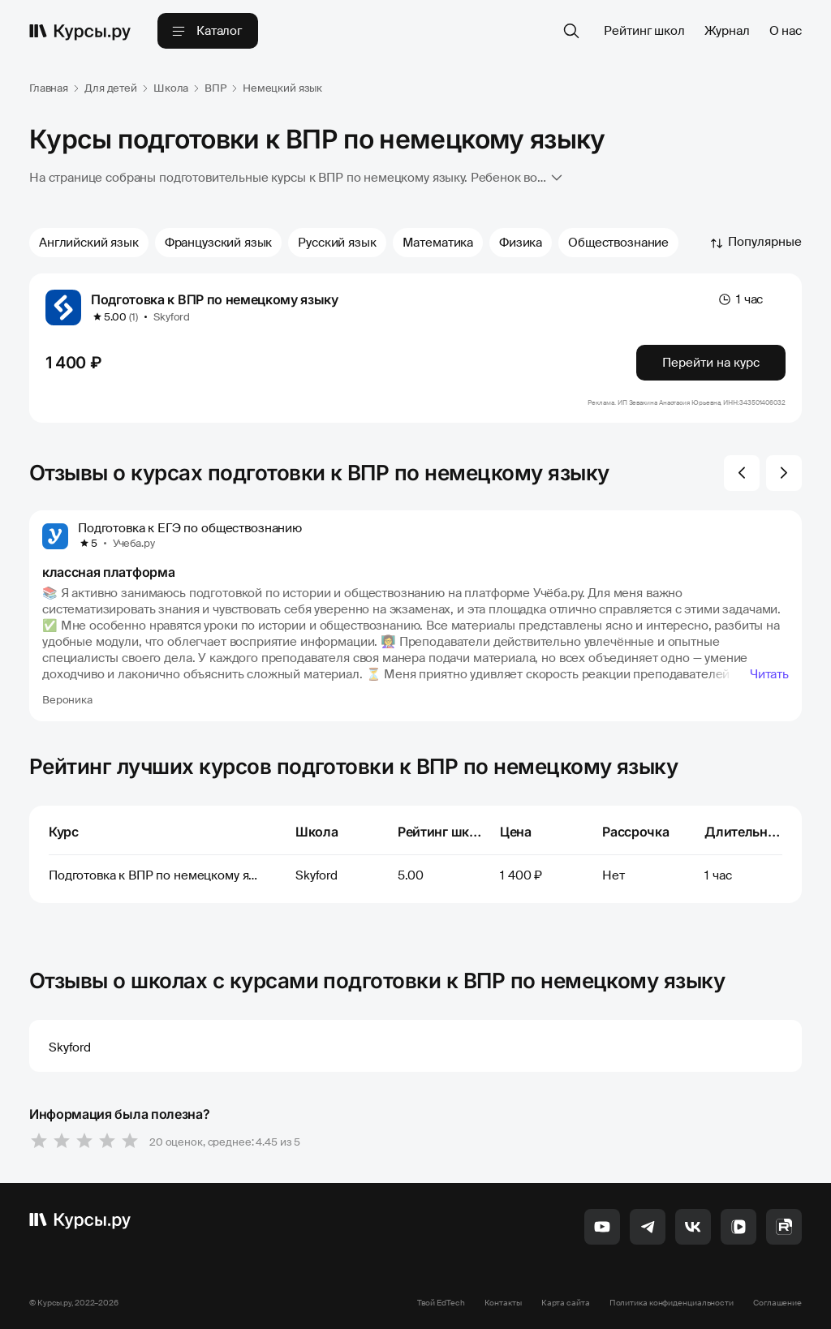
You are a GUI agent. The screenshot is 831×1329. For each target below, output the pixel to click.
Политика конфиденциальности (671, 1302)
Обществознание (618, 242)
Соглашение (777, 1302)
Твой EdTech (441, 1302)
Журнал (727, 31)
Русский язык (337, 242)
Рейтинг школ (644, 31)
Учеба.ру (134, 543)
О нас (785, 31)
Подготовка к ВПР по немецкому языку (214, 299)
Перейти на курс (711, 363)
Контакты (503, 1302)
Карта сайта (565, 1302)
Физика (520, 242)
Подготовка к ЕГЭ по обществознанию (190, 528)
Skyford (171, 317)
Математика (438, 242)
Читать (769, 674)
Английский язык (89, 242)
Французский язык (219, 242)
